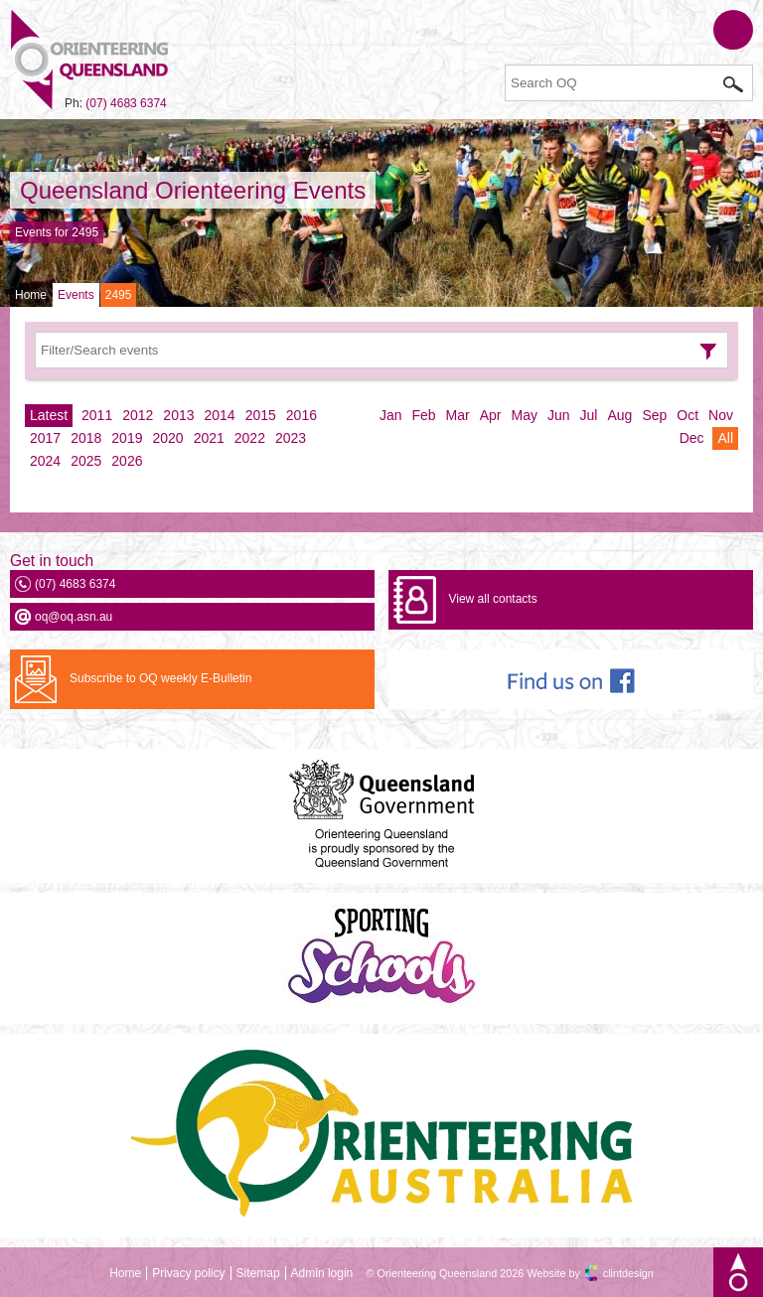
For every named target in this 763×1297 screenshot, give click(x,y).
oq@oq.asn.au (73, 617)
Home (31, 295)
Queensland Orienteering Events (193, 190)
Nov (720, 415)
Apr (491, 415)
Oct (687, 415)
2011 (96, 415)
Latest (49, 415)
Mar (458, 415)
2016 (301, 415)
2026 (126, 461)
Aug (619, 415)
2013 (178, 415)
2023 (290, 438)
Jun (558, 415)
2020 (167, 438)
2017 (45, 438)
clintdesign (628, 1273)
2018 (86, 438)
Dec (692, 438)
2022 (249, 438)
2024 (45, 461)
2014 (220, 415)
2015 (260, 415)
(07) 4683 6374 (125, 103)
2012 (137, 415)
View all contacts (492, 599)
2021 (209, 438)
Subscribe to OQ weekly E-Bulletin (160, 678)
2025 (86, 461)
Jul (589, 415)
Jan (391, 415)
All (725, 438)
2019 (126, 438)
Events (76, 295)
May (524, 415)
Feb (423, 415)
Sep (654, 415)
